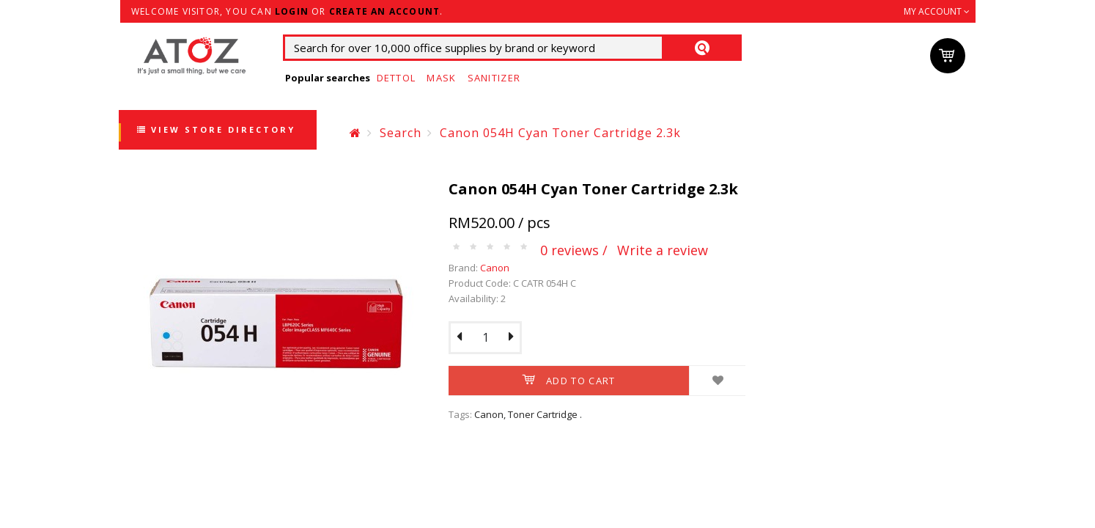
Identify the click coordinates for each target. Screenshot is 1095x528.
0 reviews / (574, 250)
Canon (494, 267)
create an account (384, 11)
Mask (441, 77)
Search (400, 133)
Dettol (396, 77)
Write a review (662, 250)
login (292, 11)
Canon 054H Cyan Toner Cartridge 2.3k (560, 133)
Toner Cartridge (543, 414)
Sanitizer (494, 77)
